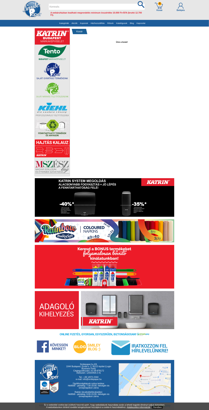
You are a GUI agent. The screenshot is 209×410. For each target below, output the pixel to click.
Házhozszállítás (98, 23)
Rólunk (110, 23)
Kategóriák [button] (64, 23)
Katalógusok (121, 23)
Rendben (157, 407)
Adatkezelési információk (138, 407)
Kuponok (84, 23)
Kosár (159, 6)
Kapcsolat (140, 23)
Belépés (181, 7)
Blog (132, 23)
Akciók (74, 23)
